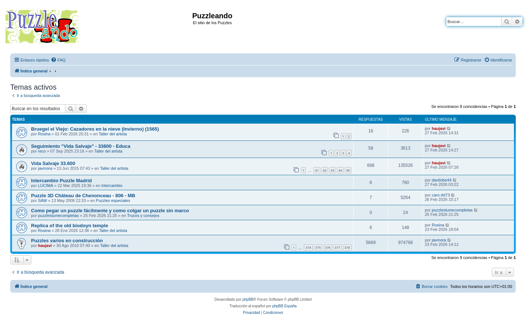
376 (328, 247)
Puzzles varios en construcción (67, 240)
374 (308, 247)
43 (332, 170)
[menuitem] (58, 60)
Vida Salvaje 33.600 (53, 163)
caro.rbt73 (441, 195)
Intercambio (112, 185)
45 (348, 170)
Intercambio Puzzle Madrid (61, 180)
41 (317, 170)
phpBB (248, 299)
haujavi (439, 128)
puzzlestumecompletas (58, 215)
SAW (42, 200)
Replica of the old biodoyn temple (69, 225)
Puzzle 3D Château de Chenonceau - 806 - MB (83, 195)
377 (337, 247)
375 (318, 247)
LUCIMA (45, 185)
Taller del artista (113, 134)
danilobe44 (441, 180)
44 (340, 170)
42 (325, 170)
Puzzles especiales (113, 200)
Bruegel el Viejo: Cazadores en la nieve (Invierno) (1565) (95, 129)
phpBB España (284, 306)
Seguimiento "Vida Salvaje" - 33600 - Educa (80, 146)
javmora (45, 168)
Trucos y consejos (143, 215)
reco (42, 151)
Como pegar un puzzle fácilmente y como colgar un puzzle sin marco (110, 210)
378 (347, 247)
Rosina (44, 134)
